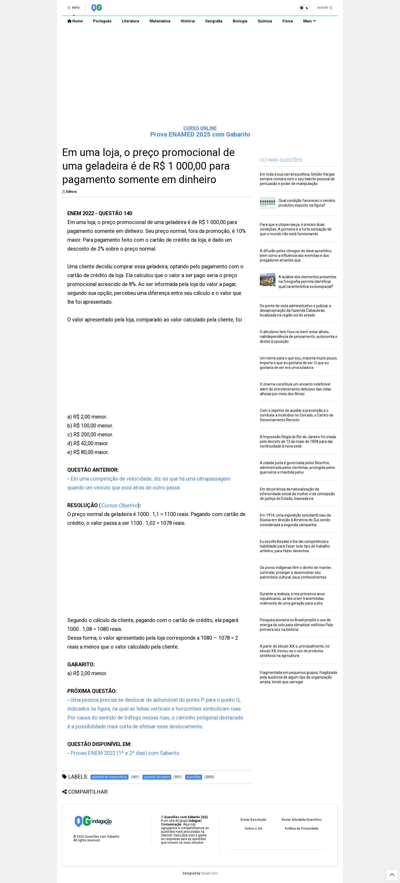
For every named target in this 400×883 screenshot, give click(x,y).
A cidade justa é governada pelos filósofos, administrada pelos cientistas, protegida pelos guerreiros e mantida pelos (297, 467)
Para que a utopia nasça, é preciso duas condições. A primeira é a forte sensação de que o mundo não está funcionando (296, 229)
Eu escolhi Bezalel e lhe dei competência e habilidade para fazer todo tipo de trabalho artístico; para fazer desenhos (295, 546)
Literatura (130, 21)
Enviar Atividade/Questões (302, 820)
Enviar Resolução (254, 820)
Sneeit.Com (209, 873)
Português (102, 21)
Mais (309, 21)
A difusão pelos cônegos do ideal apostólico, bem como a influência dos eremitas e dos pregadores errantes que (296, 255)
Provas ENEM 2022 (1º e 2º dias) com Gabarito (124, 753)
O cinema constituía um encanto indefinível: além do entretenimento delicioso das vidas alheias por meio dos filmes (295, 389)
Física (287, 21)
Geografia (213, 21)
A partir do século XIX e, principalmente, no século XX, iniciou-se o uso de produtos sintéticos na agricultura (295, 651)
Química (265, 21)
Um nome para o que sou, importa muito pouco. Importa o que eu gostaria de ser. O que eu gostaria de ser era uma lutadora (299, 363)
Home (75, 21)
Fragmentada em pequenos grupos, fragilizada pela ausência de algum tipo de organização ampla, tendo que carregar (298, 677)
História (188, 21)
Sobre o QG (253, 828)
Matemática (160, 21)
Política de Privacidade (302, 828)
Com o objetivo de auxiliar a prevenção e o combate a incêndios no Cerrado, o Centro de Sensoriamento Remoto (296, 415)
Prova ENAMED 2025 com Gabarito (200, 134)
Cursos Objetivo (119, 505)
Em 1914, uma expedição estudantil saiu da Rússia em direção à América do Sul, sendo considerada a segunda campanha (295, 520)
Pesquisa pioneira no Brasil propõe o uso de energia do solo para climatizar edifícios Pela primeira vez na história (296, 624)
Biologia (240, 21)
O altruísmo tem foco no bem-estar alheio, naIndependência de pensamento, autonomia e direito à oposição (298, 336)
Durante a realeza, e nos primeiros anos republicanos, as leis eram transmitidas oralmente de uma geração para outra (292, 598)
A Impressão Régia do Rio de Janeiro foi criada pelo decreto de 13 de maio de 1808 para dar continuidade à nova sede (298, 441)
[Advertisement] (200, 81)
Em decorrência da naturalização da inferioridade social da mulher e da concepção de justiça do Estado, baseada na (297, 494)
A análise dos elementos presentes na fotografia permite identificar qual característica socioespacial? (307, 281)
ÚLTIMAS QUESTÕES (281, 160)
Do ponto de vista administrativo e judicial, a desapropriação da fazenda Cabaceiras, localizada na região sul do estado (295, 310)
